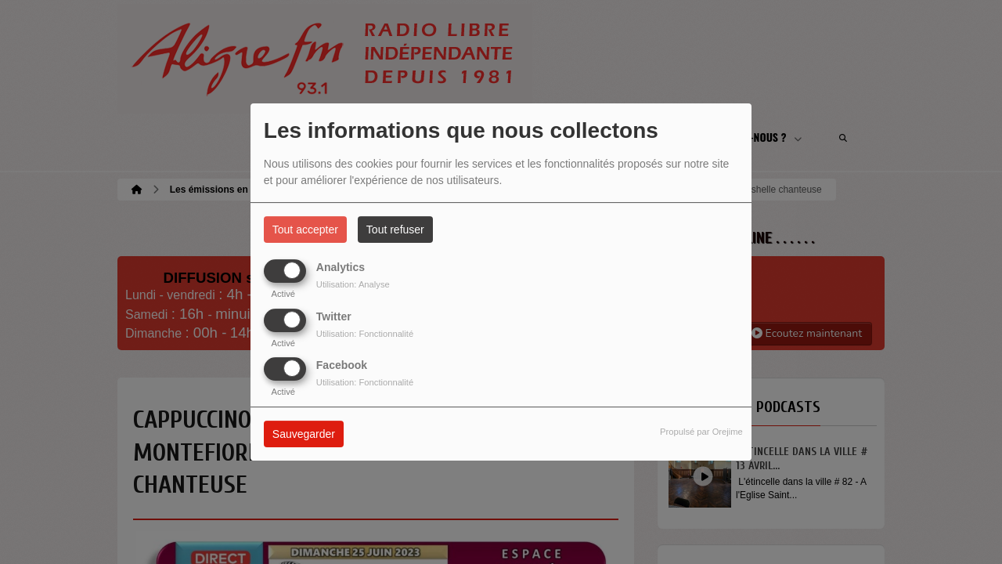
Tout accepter (305, 229)
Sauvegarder (303, 434)
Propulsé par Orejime (701, 431)
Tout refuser (395, 229)
